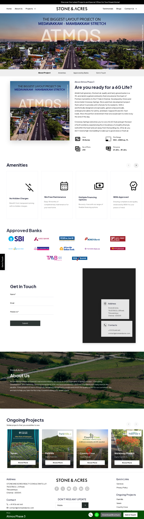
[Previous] (128, 167)
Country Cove (122, 507)
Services (120, 484)
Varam (119, 503)
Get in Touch (101, 73)
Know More (23, 464)
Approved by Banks (81, 73)
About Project (44, 73)
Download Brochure (111, 515)
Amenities (62, 73)
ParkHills (120, 499)
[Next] (136, 167)
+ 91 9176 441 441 (15, 504)
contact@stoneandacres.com (20, 508)
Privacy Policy (122, 488)
